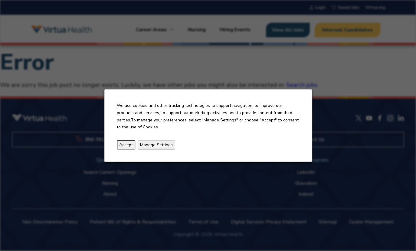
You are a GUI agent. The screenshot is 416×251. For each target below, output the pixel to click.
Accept (126, 144)
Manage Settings (156, 144)
